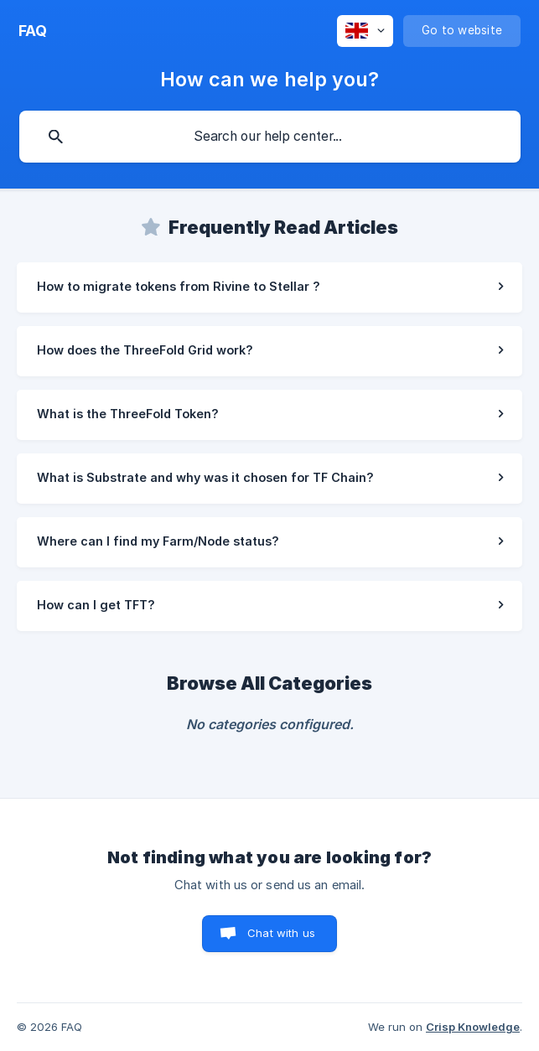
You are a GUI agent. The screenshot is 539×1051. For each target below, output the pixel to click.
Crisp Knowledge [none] (473, 1026)
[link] (269, 287)
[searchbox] (270, 137)
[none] (32, 31)
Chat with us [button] (281, 933)
